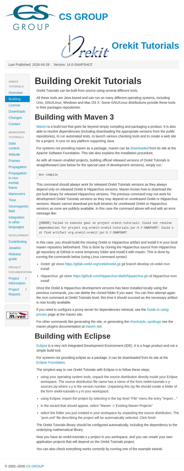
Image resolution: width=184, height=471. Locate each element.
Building (15, 99)
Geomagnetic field (19, 208)
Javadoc (15, 248)
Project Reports (18, 291)
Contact (14, 124)
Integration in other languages (16, 222)
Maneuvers (17, 194)
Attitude (14, 154)
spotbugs (154, 322)
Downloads (17, 111)
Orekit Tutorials (120, 45)
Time (12, 200)
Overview (16, 93)
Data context (14, 145)
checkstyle (137, 322)
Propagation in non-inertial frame (18, 180)
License (14, 105)
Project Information (18, 280)
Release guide (15, 256)
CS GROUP (56, 17)
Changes (15, 118)
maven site (94, 326)
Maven (41, 126)
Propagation (18, 167)
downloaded (140, 148)
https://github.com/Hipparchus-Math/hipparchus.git (110, 276)
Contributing (18, 242)
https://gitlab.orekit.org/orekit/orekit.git (93, 264)
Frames (14, 161)
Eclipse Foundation (50, 362)
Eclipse (41, 346)
